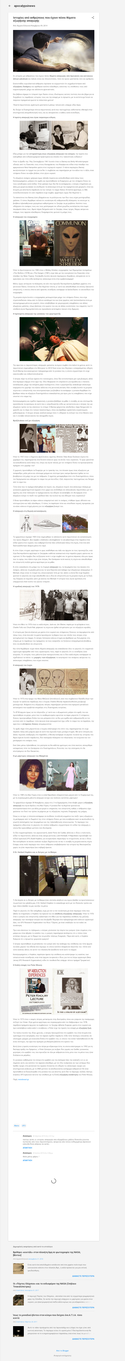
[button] (92, 18)
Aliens (16, 1126)
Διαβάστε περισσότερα (83, 1276)
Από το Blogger (62, 1351)
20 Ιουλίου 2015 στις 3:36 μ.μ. (43, 1153)
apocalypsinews (24, 6)
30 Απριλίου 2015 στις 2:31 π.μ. (43, 1136)
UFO (24, 1126)
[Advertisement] (109, 49)
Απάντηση (27, 1148)
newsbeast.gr (23, 1079)
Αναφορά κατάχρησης (62, 1356)
